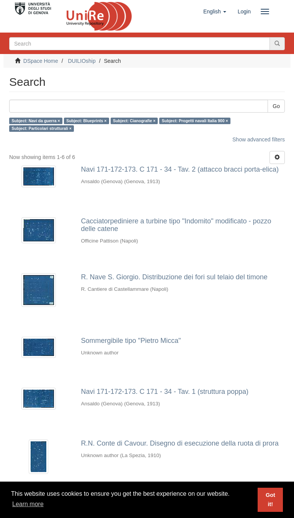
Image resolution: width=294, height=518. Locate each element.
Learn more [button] (28, 504)
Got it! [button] (270, 499)
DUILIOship (81, 61)
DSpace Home (40, 61)
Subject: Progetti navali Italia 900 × (195, 120)
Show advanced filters (258, 139)
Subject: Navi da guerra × (35, 120)
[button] (215, 11)
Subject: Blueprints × (86, 120)
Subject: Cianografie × (134, 120)
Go (276, 106)
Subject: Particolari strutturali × (41, 128)
